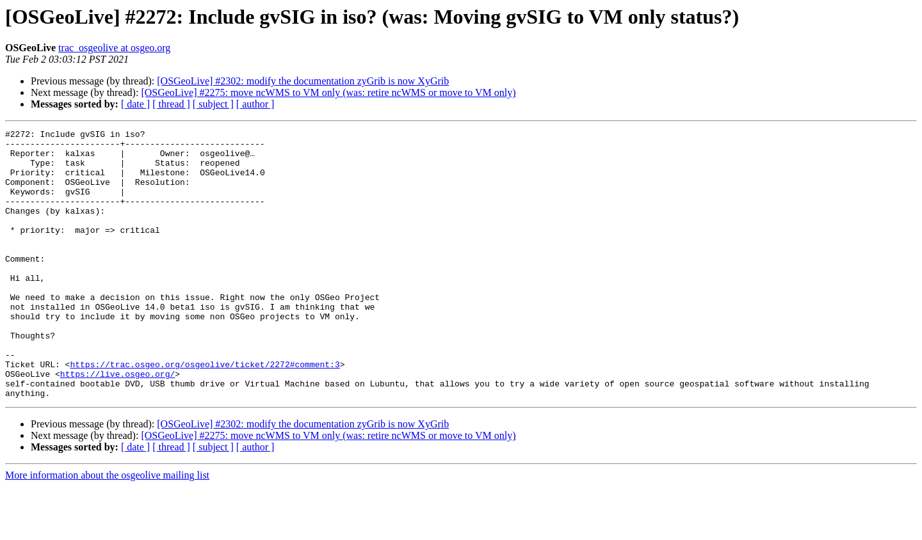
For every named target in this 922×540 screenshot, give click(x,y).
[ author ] (255, 104)
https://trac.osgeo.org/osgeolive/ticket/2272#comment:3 (204, 412)
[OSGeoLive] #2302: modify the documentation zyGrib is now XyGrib (303, 80)
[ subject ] (213, 104)
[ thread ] (171, 104)
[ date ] (135, 104)
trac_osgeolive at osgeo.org (114, 47)
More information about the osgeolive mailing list (107, 528)
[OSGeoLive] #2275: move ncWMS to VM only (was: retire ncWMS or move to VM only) (328, 92)
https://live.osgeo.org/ (117, 423)
